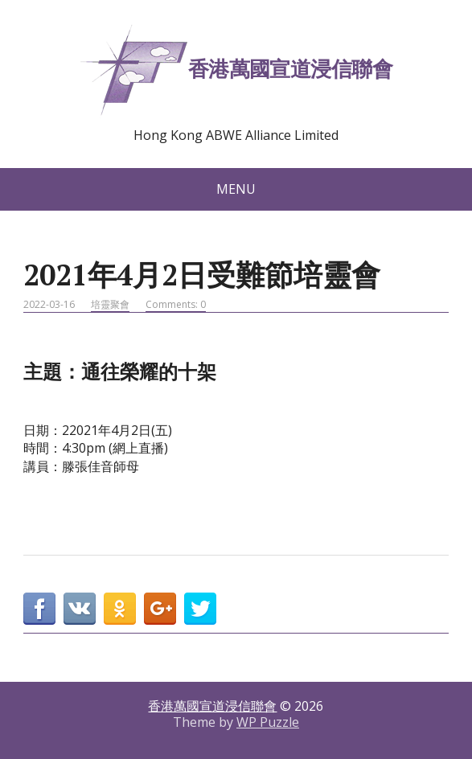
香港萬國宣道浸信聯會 (236, 71)
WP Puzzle (267, 722)
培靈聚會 (110, 304)
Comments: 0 (176, 304)
